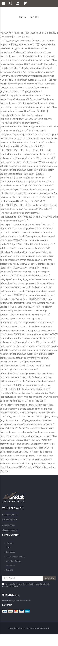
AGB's (8, 547)
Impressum (10, 543)
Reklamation (10, 566)
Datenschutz (10, 552)
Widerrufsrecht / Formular (15, 556)
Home (22, 16)
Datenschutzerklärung (10, 586)
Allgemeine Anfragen (9, 530)
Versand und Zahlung (13, 561)
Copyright (9, 570)
